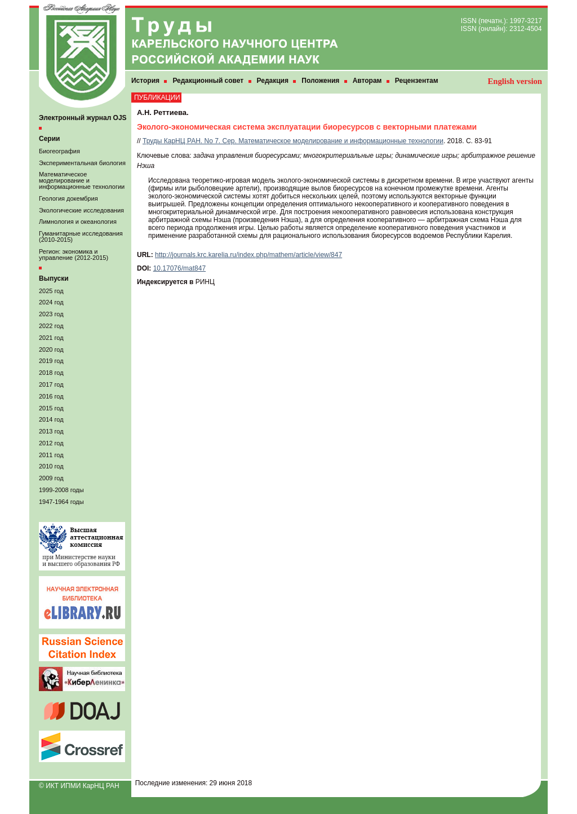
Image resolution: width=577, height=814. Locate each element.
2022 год (51, 325)
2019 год (51, 360)
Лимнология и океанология (78, 221)
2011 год (51, 455)
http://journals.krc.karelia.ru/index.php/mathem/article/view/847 (248, 255)
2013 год (51, 431)
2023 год (51, 314)
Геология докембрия (68, 198)
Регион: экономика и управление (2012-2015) (73, 254)
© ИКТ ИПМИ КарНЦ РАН (79, 786)
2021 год (51, 337)
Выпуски (54, 278)
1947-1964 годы (61, 501)
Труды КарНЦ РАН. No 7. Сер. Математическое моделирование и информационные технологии (293, 141)
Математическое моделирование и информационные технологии (82, 180)
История (145, 81)
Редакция (272, 81)
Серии (49, 139)
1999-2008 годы (61, 489)
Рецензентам (416, 81)
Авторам (367, 81)
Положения (320, 81)
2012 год (51, 443)
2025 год (51, 290)
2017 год (51, 384)
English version (514, 81)
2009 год (51, 478)
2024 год (51, 302)
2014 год (51, 419)
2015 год (51, 408)
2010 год (51, 466)
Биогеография (59, 151)
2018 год (51, 372)
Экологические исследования (81, 210)
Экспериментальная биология (82, 163)
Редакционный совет (207, 81)
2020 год (51, 349)
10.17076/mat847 (179, 268)
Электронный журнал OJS (83, 118)
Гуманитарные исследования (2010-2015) (81, 236)
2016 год (51, 396)
